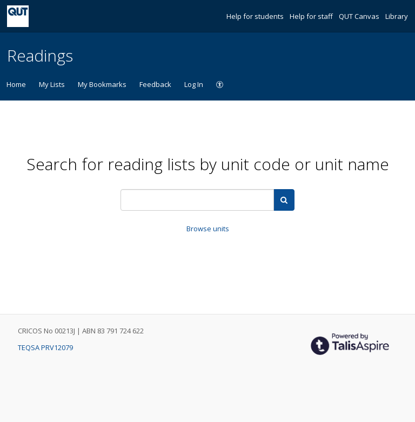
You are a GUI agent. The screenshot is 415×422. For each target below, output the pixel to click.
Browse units (207, 228)
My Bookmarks (102, 84)
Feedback (155, 84)
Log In (193, 84)
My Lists (52, 84)
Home (16, 84)
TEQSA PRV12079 (45, 347)
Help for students (255, 16)
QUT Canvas (360, 16)
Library (396, 16)
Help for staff (312, 16)
